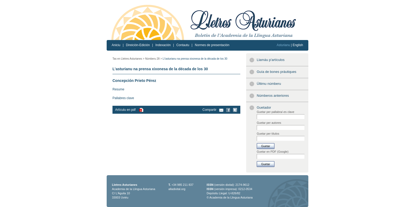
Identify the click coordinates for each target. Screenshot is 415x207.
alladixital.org (176, 189)
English (298, 45)
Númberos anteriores (273, 96)
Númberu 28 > (153, 58)
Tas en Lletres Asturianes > (128, 58)
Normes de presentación (212, 45)
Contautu (182, 45)
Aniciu (116, 45)
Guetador (264, 107)
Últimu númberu (269, 84)
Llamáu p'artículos (271, 60)
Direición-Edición (138, 45)
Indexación (163, 45)
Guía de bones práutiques (276, 72)
